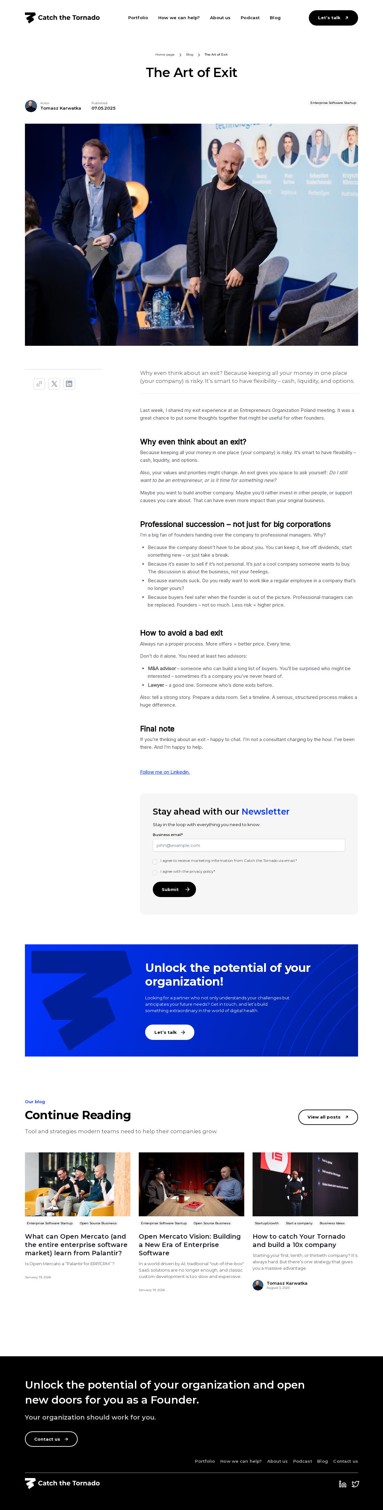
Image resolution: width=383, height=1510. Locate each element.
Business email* (168, 834)
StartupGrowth (267, 1223)
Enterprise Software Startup (50, 1223)
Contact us (345, 1461)
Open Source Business (98, 1223)
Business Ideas (332, 1223)
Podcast (250, 17)
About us (220, 17)
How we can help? (179, 17)
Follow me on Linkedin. (165, 772)
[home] (62, 17)
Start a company (299, 1223)
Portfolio (138, 17)
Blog (275, 17)
